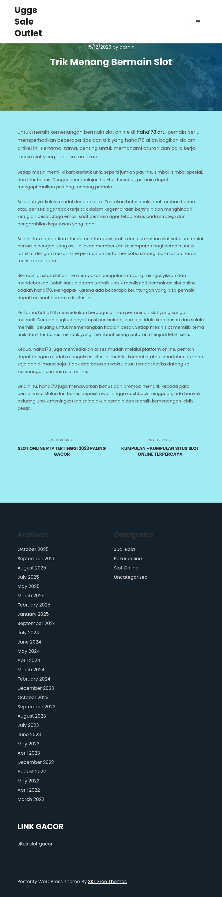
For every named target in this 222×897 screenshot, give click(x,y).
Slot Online (126, 568)
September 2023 (37, 706)
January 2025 (33, 614)
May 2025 (29, 586)
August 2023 (32, 716)
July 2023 (28, 725)
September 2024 (37, 623)
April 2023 (29, 753)
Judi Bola (124, 549)
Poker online (128, 558)
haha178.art (150, 132)
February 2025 (34, 605)
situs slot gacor (35, 844)
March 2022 (31, 799)
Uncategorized (130, 577)
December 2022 (36, 762)
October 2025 (33, 549)
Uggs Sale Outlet (28, 21)
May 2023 (29, 743)
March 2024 (31, 669)
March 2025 (31, 595)
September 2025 (37, 558)
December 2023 (36, 688)
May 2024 (29, 651)
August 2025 (32, 568)
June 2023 (29, 734)
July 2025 (28, 577)
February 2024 (34, 679)
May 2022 (29, 780)
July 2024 (28, 632)
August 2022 (32, 771)
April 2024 (29, 660)
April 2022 (29, 790)
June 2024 (29, 642)
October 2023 (33, 697)
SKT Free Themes (107, 881)
